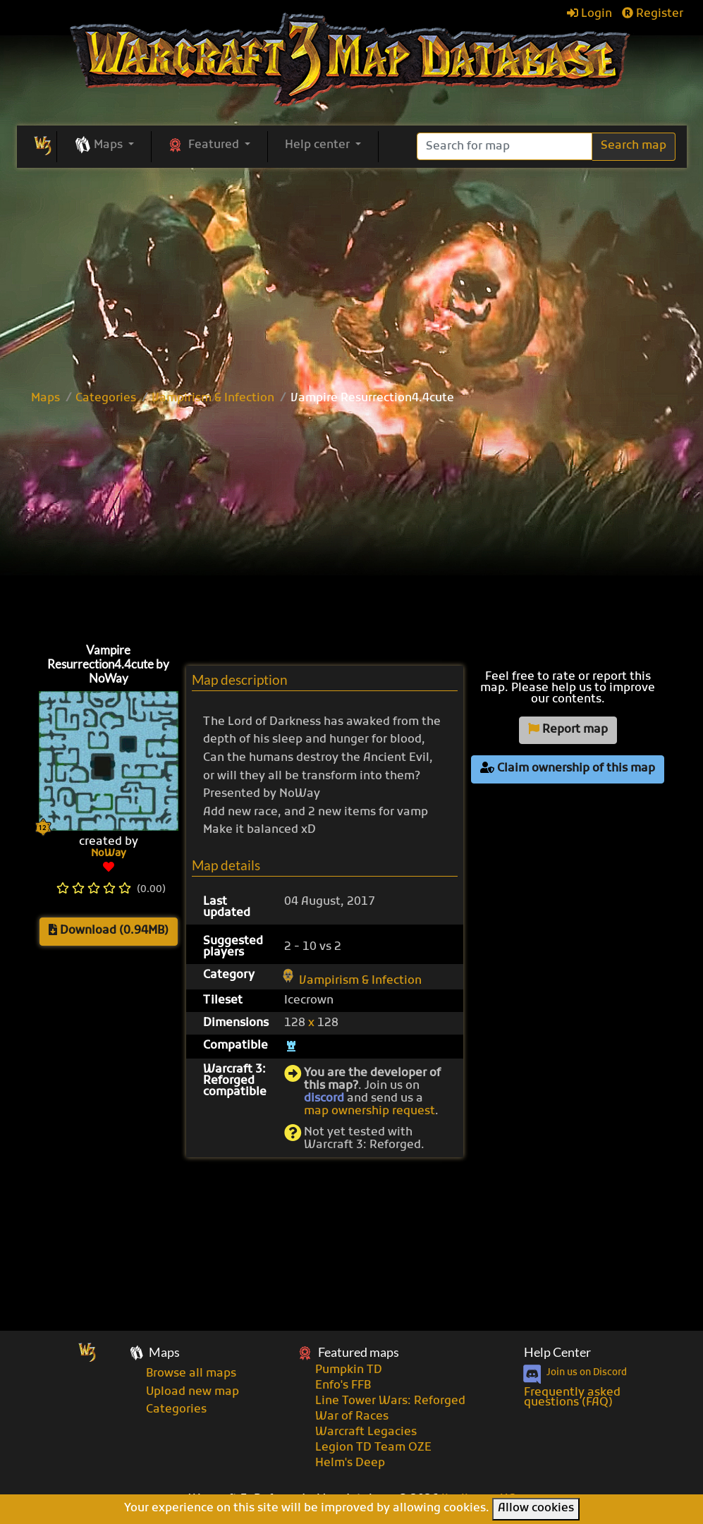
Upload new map (192, 1392)
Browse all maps (191, 1374)
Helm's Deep (350, 1463)
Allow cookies (536, 1508)
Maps (45, 398)
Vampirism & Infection (213, 398)
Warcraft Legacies (366, 1432)
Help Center (557, 1352)
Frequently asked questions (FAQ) (572, 1398)
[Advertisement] (352, 273)
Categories (105, 398)
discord (324, 1099)
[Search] (504, 146)
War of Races (352, 1417)
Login (589, 14)
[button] (104, 146)
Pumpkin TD (348, 1370)
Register (652, 14)
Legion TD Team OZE (373, 1448)
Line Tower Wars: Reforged (390, 1401)
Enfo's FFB (343, 1386)
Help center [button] (319, 145)
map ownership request (369, 1111)
